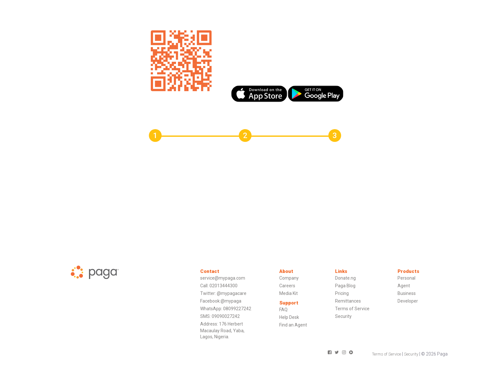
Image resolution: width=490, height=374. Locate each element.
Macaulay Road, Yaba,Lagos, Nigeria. (222, 333)
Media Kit (288, 293)
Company (289, 278)
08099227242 (237, 308)
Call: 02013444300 (219, 285)
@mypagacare (231, 293)
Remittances (348, 301)
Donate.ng (345, 278)
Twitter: (208, 293)
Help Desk (289, 317)
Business (407, 293)
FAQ (283, 309)
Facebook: (210, 301)
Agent (404, 285)
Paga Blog (345, 285)
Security (343, 316)
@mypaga (231, 301)
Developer (408, 301)
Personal (406, 278)
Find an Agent (293, 324)
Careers (287, 285)
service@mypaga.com (222, 278)
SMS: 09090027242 (220, 316)
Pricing (342, 293)
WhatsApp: (211, 308)
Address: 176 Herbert (221, 323)
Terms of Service (352, 308)
